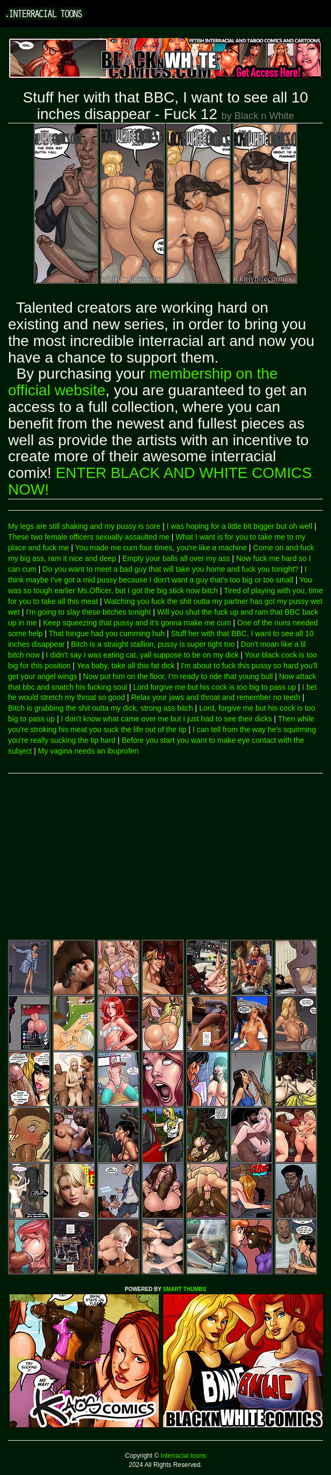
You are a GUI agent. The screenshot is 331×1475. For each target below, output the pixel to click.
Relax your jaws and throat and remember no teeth (215, 697)
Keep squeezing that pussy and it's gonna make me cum (137, 622)
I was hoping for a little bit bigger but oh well (239, 526)
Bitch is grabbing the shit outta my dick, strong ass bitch (100, 708)
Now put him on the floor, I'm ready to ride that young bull (178, 676)
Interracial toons (182, 1455)
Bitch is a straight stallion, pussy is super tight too (152, 644)
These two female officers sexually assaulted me (89, 537)
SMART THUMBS (184, 1289)
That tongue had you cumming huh (107, 633)
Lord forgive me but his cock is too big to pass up (214, 687)
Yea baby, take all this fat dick (126, 665)
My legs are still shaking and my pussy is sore (84, 526)
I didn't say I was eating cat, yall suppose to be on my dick (142, 655)
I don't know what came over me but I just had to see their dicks (166, 718)
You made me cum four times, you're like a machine (161, 547)
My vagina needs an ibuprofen (88, 751)
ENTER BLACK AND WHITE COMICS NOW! (160, 481)
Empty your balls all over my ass (176, 558)
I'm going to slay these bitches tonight (88, 612)
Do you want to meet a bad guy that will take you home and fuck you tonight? (170, 569)
